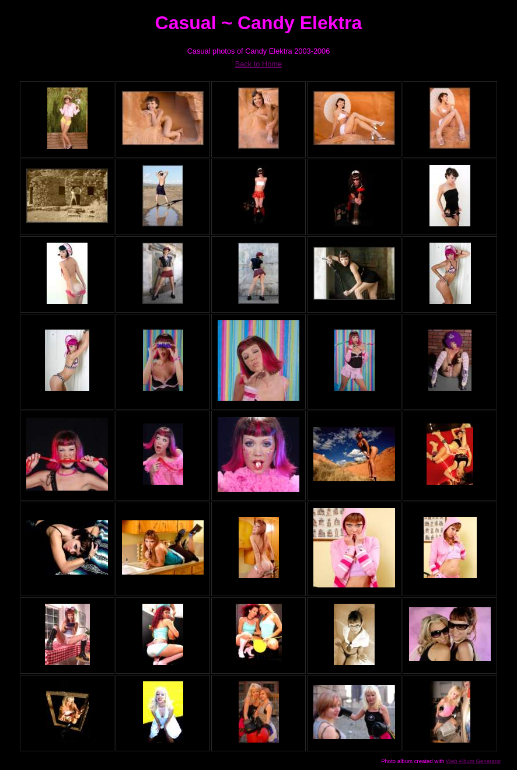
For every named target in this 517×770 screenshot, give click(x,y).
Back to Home (258, 64)
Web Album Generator (473, 761)
